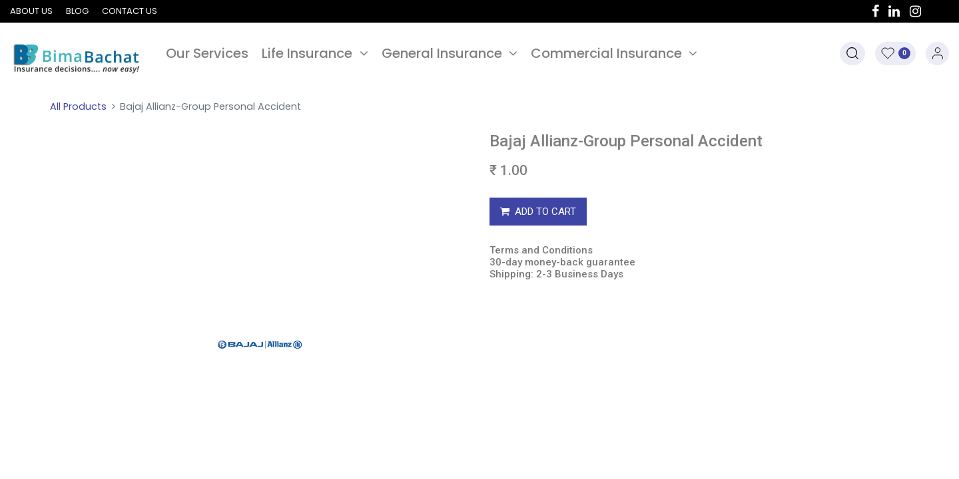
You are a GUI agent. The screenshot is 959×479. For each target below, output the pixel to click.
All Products (78, 106)
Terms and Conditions (541, 250)
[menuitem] (207, 53)
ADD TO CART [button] (538, 212)
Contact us (129, 11)
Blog (77, 11)
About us (31, 11)
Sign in (937, 53)
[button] (852, 53)
